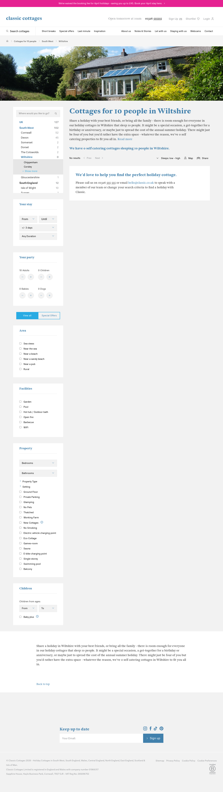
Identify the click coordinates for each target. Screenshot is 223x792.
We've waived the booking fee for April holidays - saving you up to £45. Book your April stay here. (110, 3)
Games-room (28, 543)
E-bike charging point (33, 553)
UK (39, 122)
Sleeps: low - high (170, 158)
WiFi (23, 427)
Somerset (40, 142)
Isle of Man (11, 765)
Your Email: (69, 738)
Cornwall (40, 133)
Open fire (26, 417)
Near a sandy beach (31, 359)
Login (208, 18)
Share (205, 158)
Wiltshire (40, 157)
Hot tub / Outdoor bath (33, 412)
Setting (26, 486)
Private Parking (29, 497)
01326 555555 (153, 18)
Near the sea (28, 348)
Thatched (26, 512)
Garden (25, 401)
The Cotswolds (40, 152)
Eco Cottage (28, 538)
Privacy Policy (173, 760)
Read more (125, 139)
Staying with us (178, 31)
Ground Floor (28, 492)
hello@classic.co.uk (141, 182)
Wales (84, 760)
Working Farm (29, 517)
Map (190, 158)
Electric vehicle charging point (37, 533)
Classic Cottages (17, 760)
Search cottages (19, 31)
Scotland (138, 760)
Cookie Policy (188, 760)
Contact (209, 31)
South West (39, 128)
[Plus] (31, 277)
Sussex (40, 193)
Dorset (40, 147)
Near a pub (27, 364)
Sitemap (160, 760)
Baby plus (26, 617)
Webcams (195, 31)
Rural (24, 369)
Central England (96, 760)
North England (112, 760)
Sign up (155, 738)
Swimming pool (30, 564)
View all (27, 315)
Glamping (26, 502)
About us (126, 31)
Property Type (29, 481)
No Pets (25, 507)
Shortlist (193, 18)
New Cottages (31, 522)
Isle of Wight (40, 188)
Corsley (28, 166)
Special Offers (49, 315)
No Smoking (28, 528)
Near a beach (28, 353)
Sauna (24, 548)
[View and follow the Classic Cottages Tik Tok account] (155, 729)
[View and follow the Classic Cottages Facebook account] (151, 729)
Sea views (26, 343)
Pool (23, 407)
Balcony (25, 569)
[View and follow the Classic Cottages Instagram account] (145, 729)
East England (126, 760)
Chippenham (31, 162)
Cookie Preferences (207, 760)
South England (39, 183)
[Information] (42, 522)
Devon (40, 138)
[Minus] (22, 277)
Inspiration (99, 31)
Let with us (160, 31)
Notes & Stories (143, 31)
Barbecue (26, 422)
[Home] (7, 41)
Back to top (43, 684)
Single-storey (28, 558)
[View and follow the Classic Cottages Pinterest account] (161, 729)
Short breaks (49, 31)
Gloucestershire (40, 177)
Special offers (66, 31)
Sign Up (175, 18)
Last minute (84, 31)
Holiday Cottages (41, 760)
